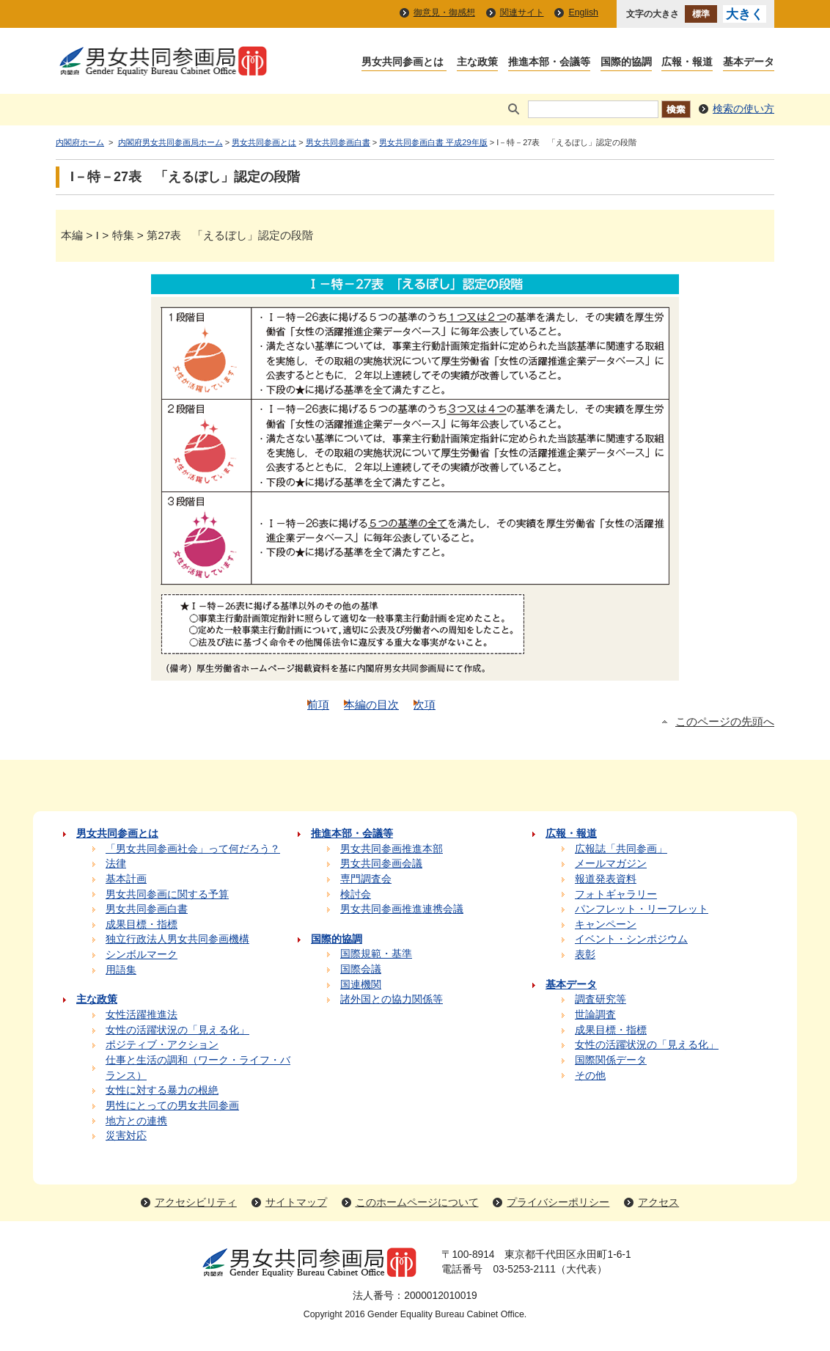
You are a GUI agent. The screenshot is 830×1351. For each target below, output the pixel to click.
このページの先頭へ (724, 722)
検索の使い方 (743, 108)
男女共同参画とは (264, 142)
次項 (425, 704)
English (583, 12)
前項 (318, 704)
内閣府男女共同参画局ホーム (170, 142)
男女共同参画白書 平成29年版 (433, 142)
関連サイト (522, 12)
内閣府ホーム (80, 142)
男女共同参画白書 (338, 142)
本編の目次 (371, 704)
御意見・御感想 (444, 12)
